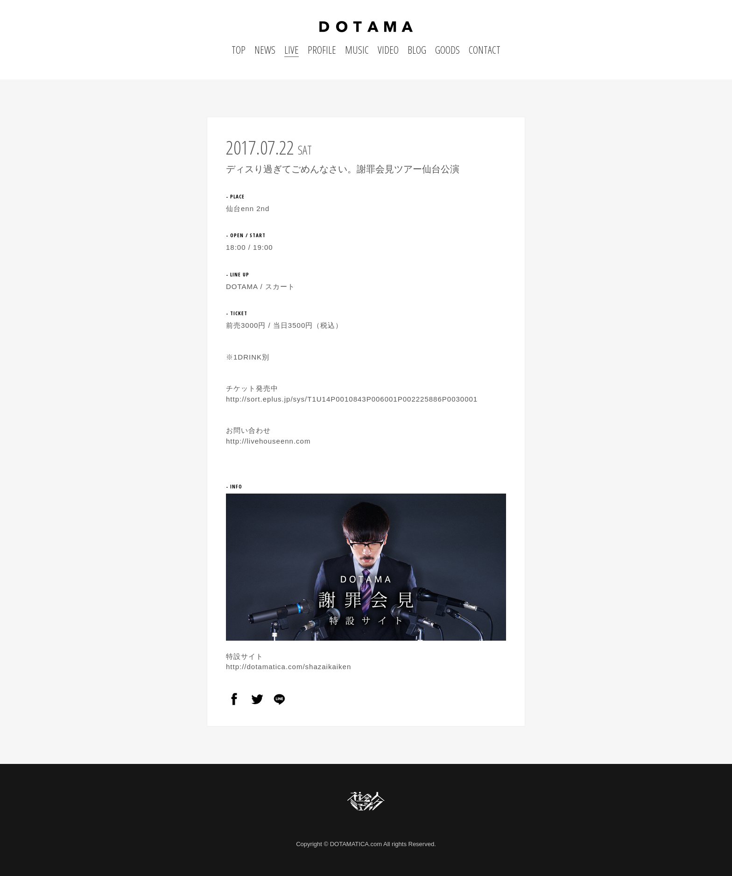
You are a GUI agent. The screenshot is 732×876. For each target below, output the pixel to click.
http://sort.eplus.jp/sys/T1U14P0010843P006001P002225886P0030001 (352, 399)
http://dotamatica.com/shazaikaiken (288, 667)
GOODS (447, 49)
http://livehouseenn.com (268, 441)
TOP (239, 49)
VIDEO (388, 49)
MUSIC (357, 49)
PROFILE (322, 49)
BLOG (417, 49)
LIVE (291, 49)
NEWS (264, 49)
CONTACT (484, 49)
